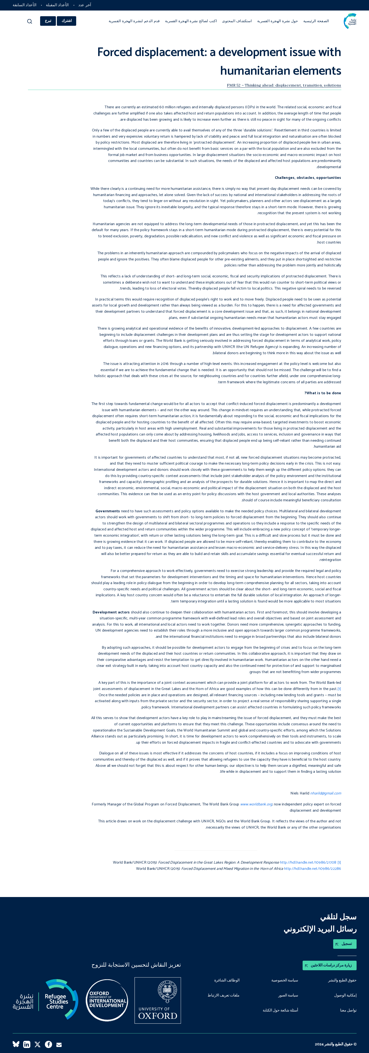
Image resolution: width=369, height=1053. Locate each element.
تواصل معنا (348, 1011)
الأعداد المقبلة (57, 5)
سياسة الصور (288, 995)
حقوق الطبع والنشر (342, 980)
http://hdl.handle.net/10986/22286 (312, 869)
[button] (30, 22)
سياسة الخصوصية (284, 980)
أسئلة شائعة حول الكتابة (280, 1011)
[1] (339, 689)
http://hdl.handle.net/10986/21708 (308, 862)
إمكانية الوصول (345, 995)
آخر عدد (84, 5)
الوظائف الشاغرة (227, 980)
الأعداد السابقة (25, 5)
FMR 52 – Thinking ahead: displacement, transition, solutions (284, 85)
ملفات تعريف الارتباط (224, 995)
